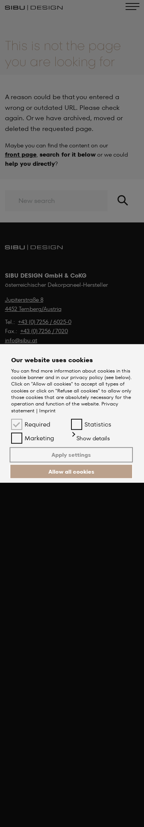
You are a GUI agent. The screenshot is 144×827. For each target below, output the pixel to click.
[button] (90, 438)
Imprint (47, 410)
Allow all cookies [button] (71, 471)
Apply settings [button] (71, 455)
